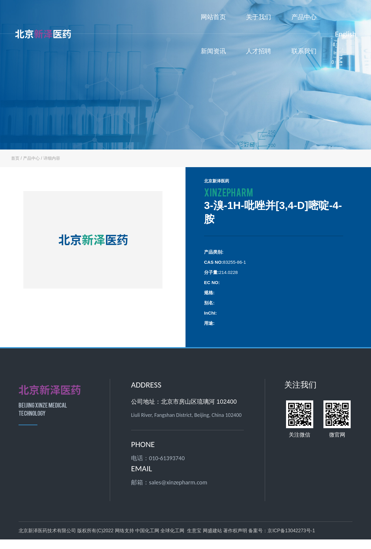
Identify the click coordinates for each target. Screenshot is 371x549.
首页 (15, 158)
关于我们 (258, 23)
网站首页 (213, 16)
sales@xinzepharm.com (178, 482)
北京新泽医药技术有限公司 (47, 530)
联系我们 (304, 51)
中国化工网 (147, 530)
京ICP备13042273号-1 (291, 530)
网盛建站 (212, 530)
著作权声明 (235, 530)
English (345, 34)
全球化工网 (172, 530)
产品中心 (304, 23)
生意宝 (194, 530)
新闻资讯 (213, 58)
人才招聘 (258, 51)
